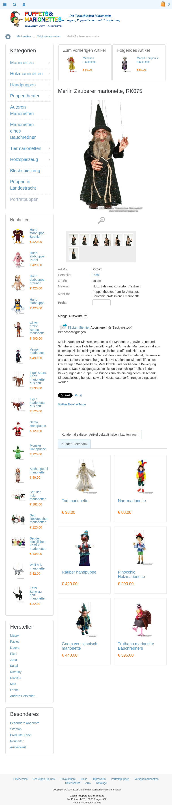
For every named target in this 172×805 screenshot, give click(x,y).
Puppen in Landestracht (23, 185)
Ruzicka (15, 678)
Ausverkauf (18, 747)
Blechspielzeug (25, 170)
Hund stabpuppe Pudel (37, 256)
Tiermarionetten (25, 148)
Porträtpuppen (24, 199)
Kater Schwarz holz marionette (37, 593)
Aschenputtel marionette (39, 470)
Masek (14, 635)
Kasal (14, 666)
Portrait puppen (120, 779)
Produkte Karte (20, 735)
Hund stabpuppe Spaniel (37, 233)
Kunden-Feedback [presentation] (74, 444)
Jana (13, 660)
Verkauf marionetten (147, 779)
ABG (88, 783)
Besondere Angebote (24, 723)
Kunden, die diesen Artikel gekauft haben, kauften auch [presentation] (100, 434)
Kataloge (101, 783)
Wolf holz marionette (37, 566)
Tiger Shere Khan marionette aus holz (38, 378)
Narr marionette (132, 501)
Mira (13, 684)
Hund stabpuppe (37, 301)
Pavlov (14, 641)
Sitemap (16, 729)
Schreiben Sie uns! (44, 779)
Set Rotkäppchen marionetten (39, 519)
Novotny (16, 672)
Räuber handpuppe (79, 572)
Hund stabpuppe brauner (37, 279)
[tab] (100, 434)
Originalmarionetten (48, 36)
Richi (95, 275)
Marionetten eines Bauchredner (23, 131)
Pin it (78, 395)
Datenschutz (72, 783)
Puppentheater (24, 95)
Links (84, 779)
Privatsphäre (68, 779)
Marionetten (24, 36)
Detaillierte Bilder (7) (101, 220)
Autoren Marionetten (22, 110)
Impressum (99, 779)
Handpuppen (23, 84)
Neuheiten (17, 741)
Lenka (14, 690)
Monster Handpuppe (38, 447)
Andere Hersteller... (23, 696)
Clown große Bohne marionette (37, 328)
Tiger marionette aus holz (37, 402)
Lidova (14, 647)
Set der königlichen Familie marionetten (38, 543)
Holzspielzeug (24, 159)
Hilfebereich (20, 779)
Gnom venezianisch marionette (79, 646)
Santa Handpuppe (38, 423)
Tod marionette (75, 501)
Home (8, 36)
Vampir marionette (37, 351)
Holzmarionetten (26, 73)
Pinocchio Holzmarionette (131, 574)
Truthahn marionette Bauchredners (136, 646)
